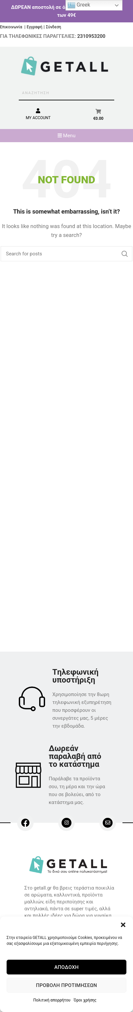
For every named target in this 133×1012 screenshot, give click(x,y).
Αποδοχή (66, 967)
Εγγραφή (34, 27)
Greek (78, 5)
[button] (123, 924)
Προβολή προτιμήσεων (66, 985)
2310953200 (91, 36)
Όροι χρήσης (85, 1000)
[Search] (66, 253)
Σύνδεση (53, 27)
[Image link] (69, 864)
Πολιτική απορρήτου (51, 1000)
